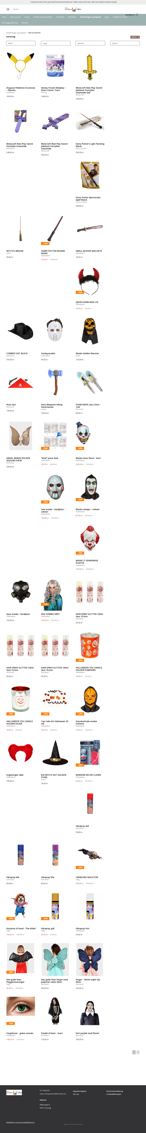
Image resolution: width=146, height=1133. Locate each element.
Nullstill (135, 37)
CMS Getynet (78, 1124)
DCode (71, 1124)
